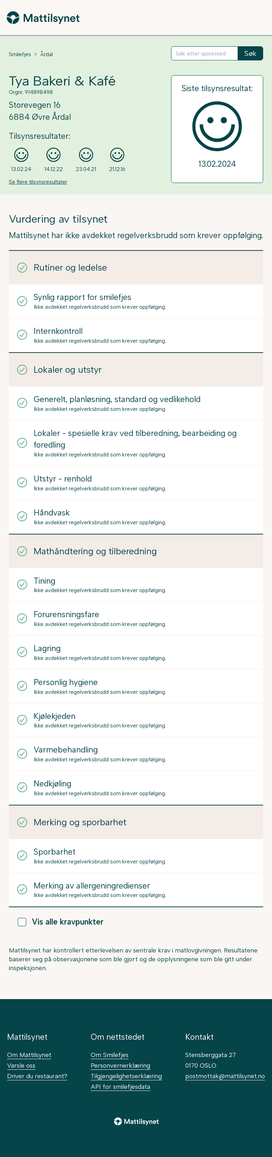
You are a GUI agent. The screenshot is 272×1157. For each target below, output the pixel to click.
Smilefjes (20, 54)
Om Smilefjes (110, 1054)
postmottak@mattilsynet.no (225, 1076)
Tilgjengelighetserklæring (126, 1076)
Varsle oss (21, 1065)
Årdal (46, 54)
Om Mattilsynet (29, 1054)
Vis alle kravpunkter (60, 922)
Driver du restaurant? (37, 1076)
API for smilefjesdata (120, 1086)
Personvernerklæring (120, 1065)
